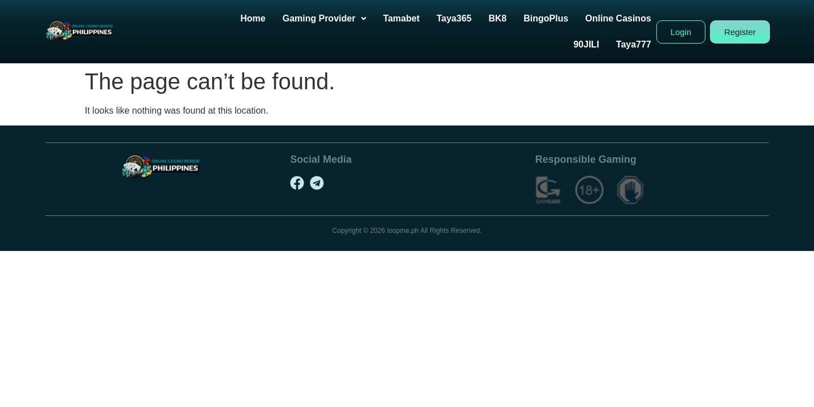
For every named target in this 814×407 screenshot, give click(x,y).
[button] (324, 19)
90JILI (586, 44)
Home (252, 18)
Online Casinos (618, 18)
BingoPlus (545, 18)
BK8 (497, 18)
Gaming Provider (324, 18)
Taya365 (453, 18)
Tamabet (401, 18)
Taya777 (633, 44)
